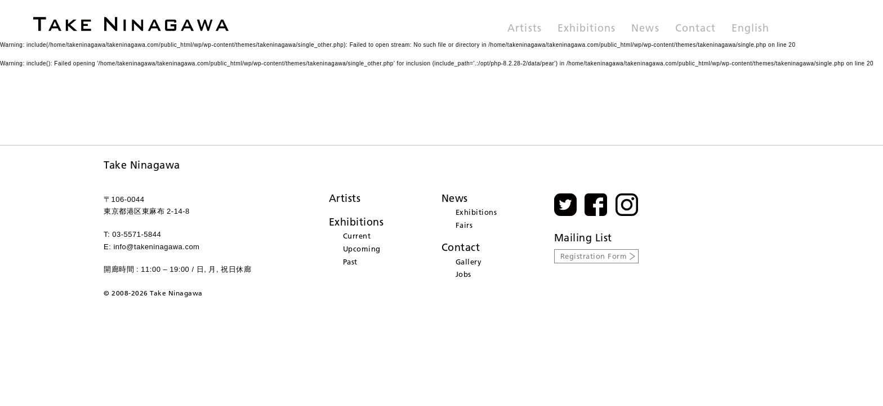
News (645, 28)
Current (357, 235)
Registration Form (593, 256)
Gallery (469, 261)
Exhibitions (587, 28)
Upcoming (362, 248)
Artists (524, 28)
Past (350, 261)
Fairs (464, 225)
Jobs (463, 274)
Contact (695, 28)
